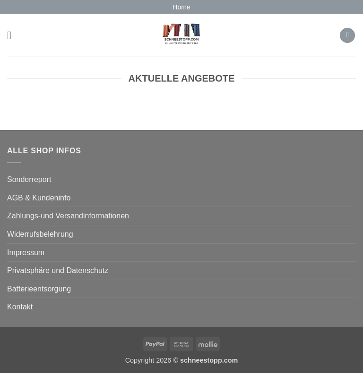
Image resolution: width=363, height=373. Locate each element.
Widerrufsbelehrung (40, 234)
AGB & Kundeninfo (38, 198)
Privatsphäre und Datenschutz (57, 270)
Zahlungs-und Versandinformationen (68, 216)
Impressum (25, 253)
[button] (12, 35)
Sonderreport (29, 179)
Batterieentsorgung (39, 289)
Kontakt (20, 307)
